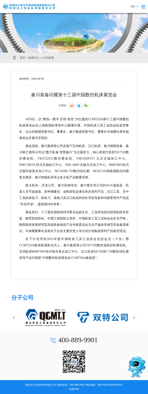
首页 (22, 57)
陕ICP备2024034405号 (110, 384)
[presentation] (14, 317)
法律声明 (74, 389)
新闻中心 (34, 57)
